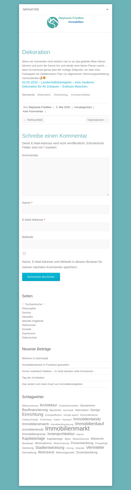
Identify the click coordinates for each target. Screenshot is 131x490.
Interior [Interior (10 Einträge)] (80, 434)
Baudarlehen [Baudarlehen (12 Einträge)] (87, 405)
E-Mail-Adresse (34, 219)
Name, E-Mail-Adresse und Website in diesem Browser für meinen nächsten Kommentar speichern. (62, 264)
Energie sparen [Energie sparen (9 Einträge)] (71, 415)
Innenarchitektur (80, 94)
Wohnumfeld (33, 119)
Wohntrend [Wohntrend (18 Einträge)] (46, 452)
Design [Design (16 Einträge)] (95, 410)
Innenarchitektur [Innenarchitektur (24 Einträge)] (61, 434)
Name (27, 202)
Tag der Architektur (33, 377)
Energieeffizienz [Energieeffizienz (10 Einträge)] (53, 415)
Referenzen (29, 325)
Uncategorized (83, 107)
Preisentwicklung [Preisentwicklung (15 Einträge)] (82, 443)
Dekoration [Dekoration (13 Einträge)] (82, 410)
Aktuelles (27, 316)
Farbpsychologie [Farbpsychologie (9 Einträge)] (30, 419)
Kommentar (30, 155)
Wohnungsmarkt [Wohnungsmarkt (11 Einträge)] (65, 452)
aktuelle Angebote (32, 320)
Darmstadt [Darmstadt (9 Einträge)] (68, 410)
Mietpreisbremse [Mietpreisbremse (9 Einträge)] (81, 439)
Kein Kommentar (33, 111)
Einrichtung (60, 94)
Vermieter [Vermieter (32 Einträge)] (95, 447)
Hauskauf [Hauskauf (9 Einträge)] (66, 419)
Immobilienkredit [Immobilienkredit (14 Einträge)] (32, 429)
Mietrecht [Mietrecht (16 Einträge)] (97, 438)
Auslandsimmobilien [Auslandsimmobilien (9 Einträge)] (69, 405)
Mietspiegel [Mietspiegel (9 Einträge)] (27, 443)
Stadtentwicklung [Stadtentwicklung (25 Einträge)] (49, 447)
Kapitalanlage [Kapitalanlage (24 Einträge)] (33, 438)
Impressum (28, 333)
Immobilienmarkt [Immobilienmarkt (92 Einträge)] (67, 428)
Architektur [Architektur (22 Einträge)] (48, 405)
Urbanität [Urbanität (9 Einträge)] (79, 448)
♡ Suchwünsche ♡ (33, 304)
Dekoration (43, 94)
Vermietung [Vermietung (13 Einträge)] (29, 452)
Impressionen (97, 119)
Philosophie (29, 308)
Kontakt (26, 329)
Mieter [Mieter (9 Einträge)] (68, 439)
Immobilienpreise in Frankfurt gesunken (45, 364)
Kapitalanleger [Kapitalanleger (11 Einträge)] (55, 438)
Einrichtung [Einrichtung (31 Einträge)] (32, 414)
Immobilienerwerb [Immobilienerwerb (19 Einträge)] (35, 424)
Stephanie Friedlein (40, 107)
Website (27, 237)
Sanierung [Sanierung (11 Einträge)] (28, 448)
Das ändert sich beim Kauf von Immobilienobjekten (52, 384)
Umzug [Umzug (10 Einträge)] (70, 448)
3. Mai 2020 (63, 107)
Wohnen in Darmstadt (35, 358)
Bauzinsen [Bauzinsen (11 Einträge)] (55, 410)
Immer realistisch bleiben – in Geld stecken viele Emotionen (57, 371)
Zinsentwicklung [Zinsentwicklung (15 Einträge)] (86, 452)
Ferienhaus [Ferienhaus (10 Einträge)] (46, 419)
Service (26, 312)
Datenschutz (29, 337)
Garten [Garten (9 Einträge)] (57, 419)
